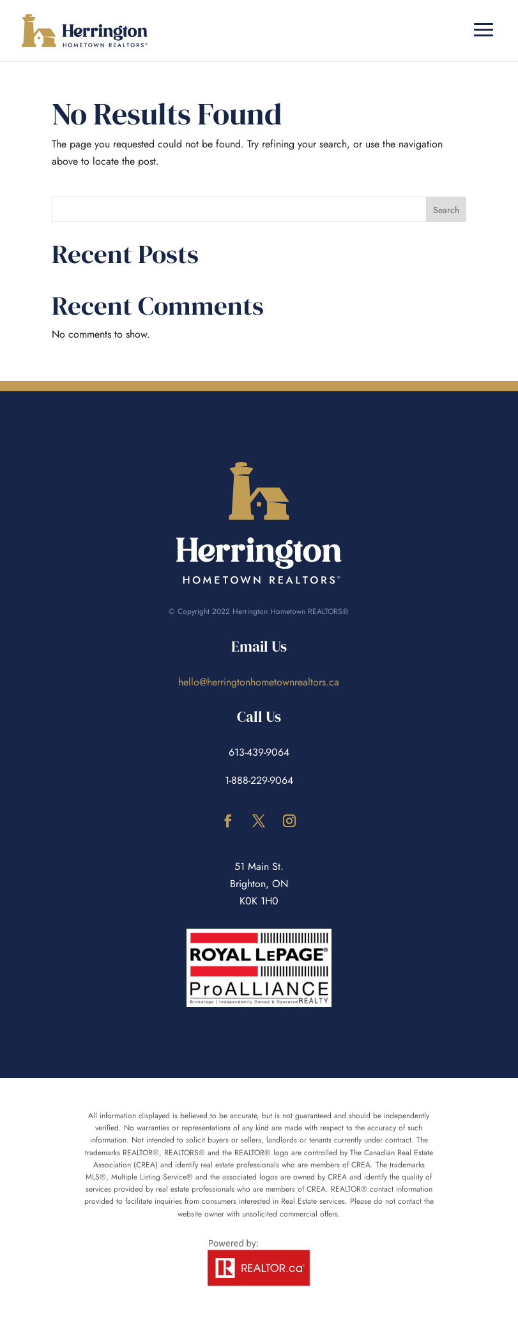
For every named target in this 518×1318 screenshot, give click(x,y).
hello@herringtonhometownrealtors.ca (258, 682)
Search (446, 210)
